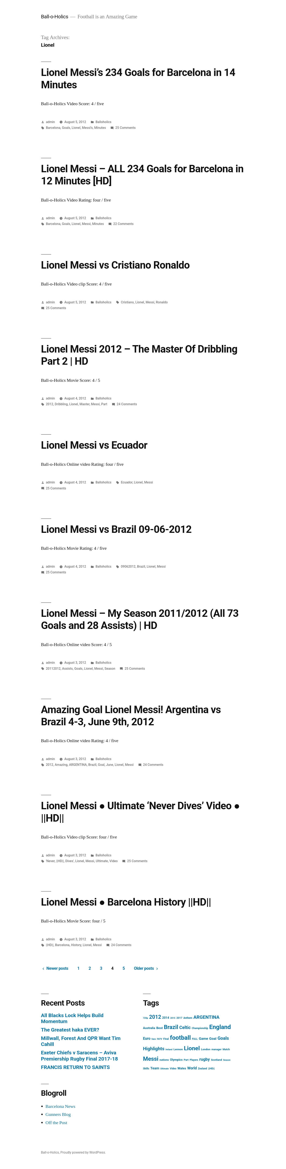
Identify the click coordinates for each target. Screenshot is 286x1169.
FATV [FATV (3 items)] (159, 1039)
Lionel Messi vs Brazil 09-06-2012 (116, 529)
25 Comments (125, 128)
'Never (50, 861)
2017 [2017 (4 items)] (179, 1017)
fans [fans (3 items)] (153, 1039)
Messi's (87, 128)
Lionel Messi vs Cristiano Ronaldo (115, 265)
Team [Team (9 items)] (154, 1068)
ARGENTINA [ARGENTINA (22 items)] (206, 1017)
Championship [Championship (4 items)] (200, 1028)
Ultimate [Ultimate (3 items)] (164, 1068)
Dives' (69, 861)
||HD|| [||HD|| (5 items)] (211, 1068)
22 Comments (123, 224)
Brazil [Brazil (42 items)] (171, 1027)
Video (113, 861)
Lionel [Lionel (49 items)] (192, 1048)
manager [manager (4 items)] (217, 1049)
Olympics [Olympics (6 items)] (176, 1060)
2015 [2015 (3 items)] (172, 1018)
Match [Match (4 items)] (226, 1049)
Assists (67, 669)
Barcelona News (60, 1106)
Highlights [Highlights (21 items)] (153, 1048)
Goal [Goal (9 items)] (212, 1038)
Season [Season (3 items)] (226, 1060)
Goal (101, 765)
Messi (86, 224)
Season (110, 669)
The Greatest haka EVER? (70, 1030)
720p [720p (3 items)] (145, 1018)
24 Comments (127, 404)
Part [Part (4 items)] (186, 1059)
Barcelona (53, 128)
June (109, 765)
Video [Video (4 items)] (173, 1068)
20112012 (53, 669)
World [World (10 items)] (192, 1068)
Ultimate (102, 861)
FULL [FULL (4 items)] (195, 1038)
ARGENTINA (78, 765)
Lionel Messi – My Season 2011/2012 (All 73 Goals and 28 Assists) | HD (140, 619)
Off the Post (56, 1123)
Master (84, 404)
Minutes (100, 128)
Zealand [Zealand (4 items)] (202, 1068)
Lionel (76, 128)
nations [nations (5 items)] (164, 1059)
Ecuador (126, 482)
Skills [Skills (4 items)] (146, 1068)
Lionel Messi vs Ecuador (94, 445)
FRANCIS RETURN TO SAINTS (75, 1067)
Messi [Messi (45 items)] (150, 1058)
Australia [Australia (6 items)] (149, 1028)
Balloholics (103, 122)
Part (104, 404)
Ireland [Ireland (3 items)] (168, 1049)
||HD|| (60, 861)
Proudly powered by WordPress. (83, 1152)
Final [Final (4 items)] (166, 1038)
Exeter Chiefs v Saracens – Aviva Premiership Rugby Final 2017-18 (79, 1056)
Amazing (61, 765)
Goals (66, 128)
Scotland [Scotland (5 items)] (216, 1059)
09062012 (128, 566)
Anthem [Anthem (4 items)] (187, 1017)
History (76, 945)
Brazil (141, 566)
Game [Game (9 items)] (203, 1038)
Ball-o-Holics (54, 17)
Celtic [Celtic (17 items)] (185, 1027)
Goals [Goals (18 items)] (223, 1038)
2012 (49, 404)
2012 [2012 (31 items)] (155, 1017)
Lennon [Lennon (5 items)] (178, 1049)
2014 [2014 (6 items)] (165, 1018)
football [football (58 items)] (180, 1037)
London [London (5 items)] (205, 1049)
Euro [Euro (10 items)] (146, 1038)
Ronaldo (162, 302)
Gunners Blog (58, 1114)
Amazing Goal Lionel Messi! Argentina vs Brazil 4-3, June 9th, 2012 (131, 716)
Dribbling (61, 404)
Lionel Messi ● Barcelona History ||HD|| (126, 902)
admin (50, 122)
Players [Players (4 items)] (194, 1059)
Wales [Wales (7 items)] (181, 1068)
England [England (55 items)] (220, 1026)
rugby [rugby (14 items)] (204, 1059)
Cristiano (127, 302)
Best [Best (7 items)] (159, 1028)
